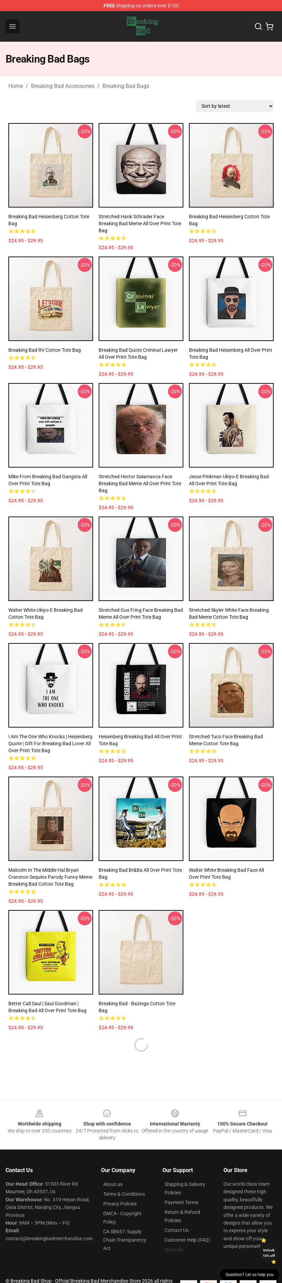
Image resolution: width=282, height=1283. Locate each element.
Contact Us (177, 1230)
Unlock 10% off (269, 1253)
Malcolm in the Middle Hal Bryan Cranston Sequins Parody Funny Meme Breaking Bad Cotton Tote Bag (50, 877)
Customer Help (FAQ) (187, 1240)
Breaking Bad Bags (125, 86)
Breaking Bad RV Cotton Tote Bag (44, 350)
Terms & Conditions (124, 1194)
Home (15, 86)
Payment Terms (181, 1202)
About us (113, 1184)
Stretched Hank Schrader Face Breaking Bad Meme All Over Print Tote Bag (140, 223)
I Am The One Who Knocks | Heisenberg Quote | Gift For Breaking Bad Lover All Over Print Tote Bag (50, 743)
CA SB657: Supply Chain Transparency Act (124, 1240)
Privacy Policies (120, 1204)
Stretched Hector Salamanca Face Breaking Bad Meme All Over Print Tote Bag (140, 483)
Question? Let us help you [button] (250, 1274)
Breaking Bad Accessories (62, 86)
